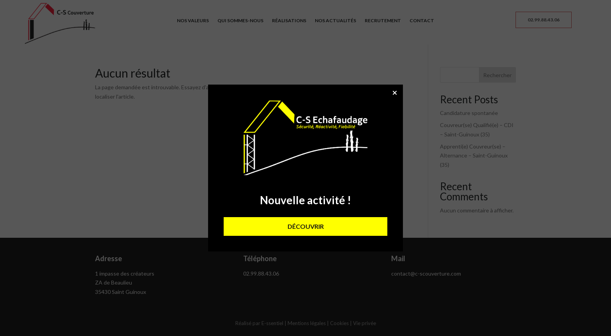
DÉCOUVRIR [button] (306, 226)
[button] (394, 92)
